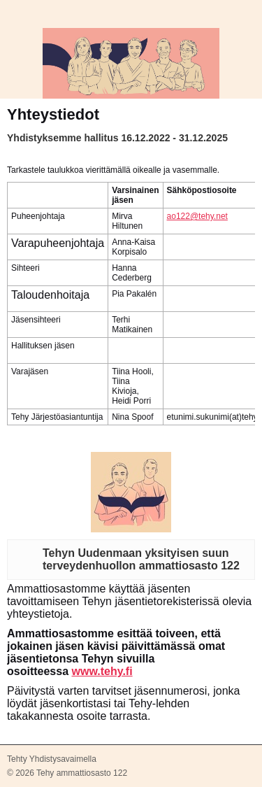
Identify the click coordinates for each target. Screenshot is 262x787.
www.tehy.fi (101, 671)
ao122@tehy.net (197, 216)
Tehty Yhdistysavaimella (51, 759)
